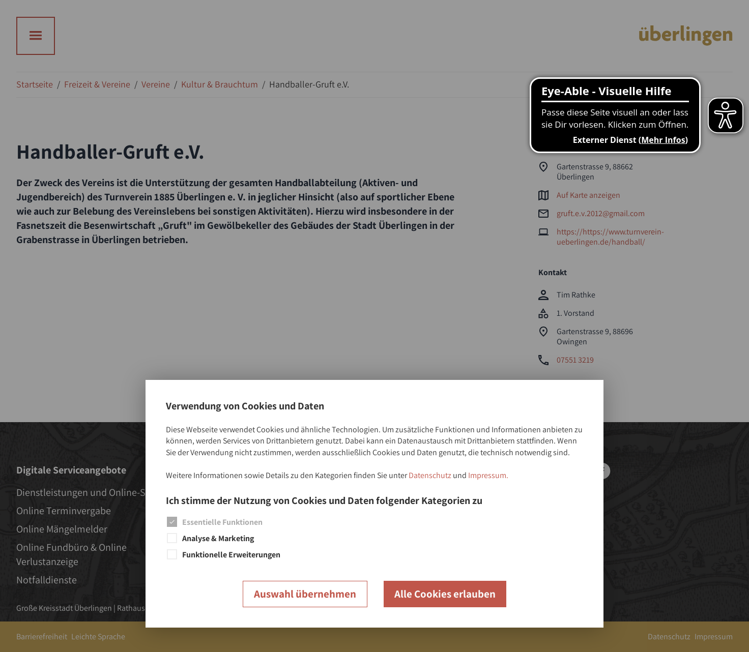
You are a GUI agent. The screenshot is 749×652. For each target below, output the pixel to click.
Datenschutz (430, 475)
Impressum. (488, 475)
